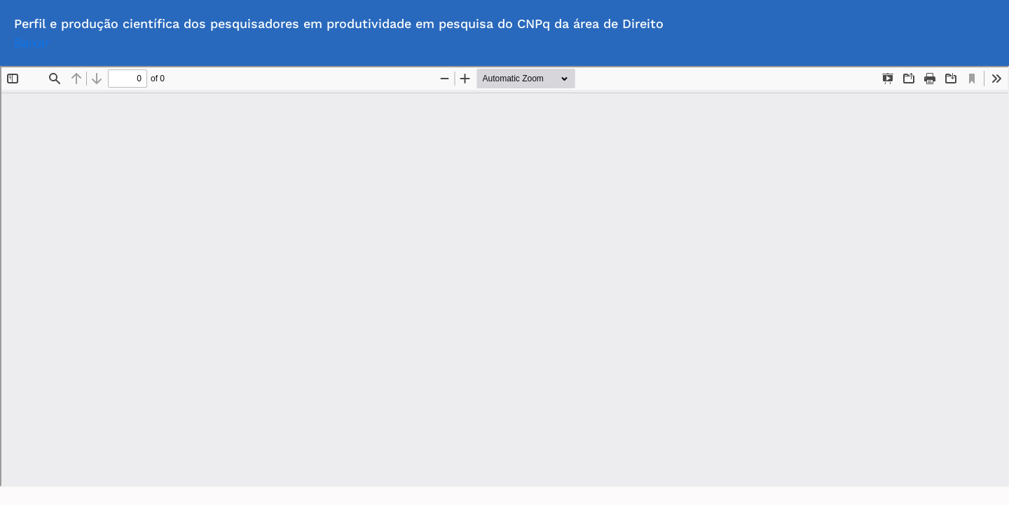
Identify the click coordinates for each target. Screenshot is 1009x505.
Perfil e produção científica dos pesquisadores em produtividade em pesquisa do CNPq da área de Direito (339, 23)
